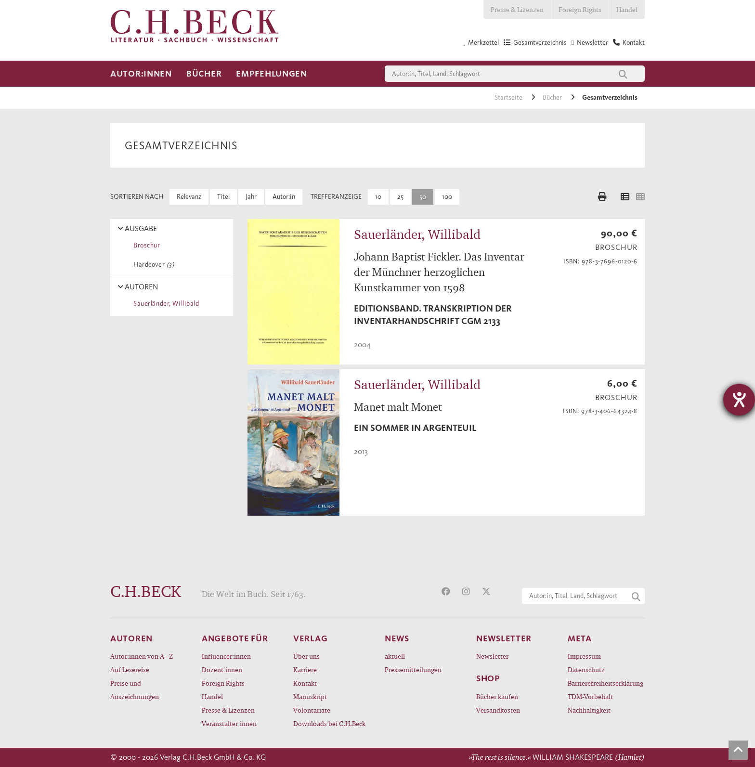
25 (400, 197)
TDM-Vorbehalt (590, 696)
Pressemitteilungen (413, 669)
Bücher (203, 73)
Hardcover (152, 264)
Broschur (145, 245)
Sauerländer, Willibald (164, 303)
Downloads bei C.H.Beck (329, 723)
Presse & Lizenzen (517, 9)
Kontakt (305, 683)
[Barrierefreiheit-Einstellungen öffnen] (739, 400)
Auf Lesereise (129, 669)
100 (447, 197)
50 (422, 197)
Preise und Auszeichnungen (134, 690)
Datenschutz (586, 669)
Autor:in (284, 197)
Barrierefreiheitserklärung (605, 683)
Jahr (251, 197)
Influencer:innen (226, 656)
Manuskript (310, 696)
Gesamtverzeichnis (610, 97)
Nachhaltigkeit (589, 710)
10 (378, 197)
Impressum (584, 656)
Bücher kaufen (497, 696)
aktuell (395, 656)
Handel (627, 9)
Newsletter (492, 656)
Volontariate (311, 710)
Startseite (509, 97)
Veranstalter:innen (229, 723)
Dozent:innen (222, 669)
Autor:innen (141, 73)
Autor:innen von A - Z (141, 656)
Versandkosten (498, 710)
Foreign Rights (580, 9)
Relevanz (189, 197)
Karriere (305, 669)
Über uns (306, 656)
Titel (223, 197)
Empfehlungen (271, 73)
